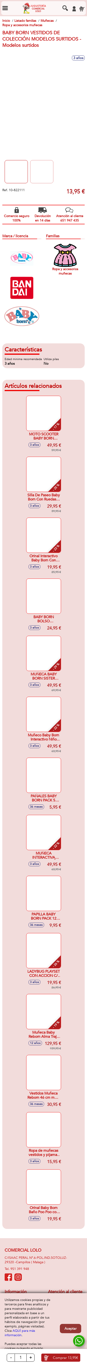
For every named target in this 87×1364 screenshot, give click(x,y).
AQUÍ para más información (20, 1333)
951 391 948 (19, 1269)
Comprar (65, 1357)
